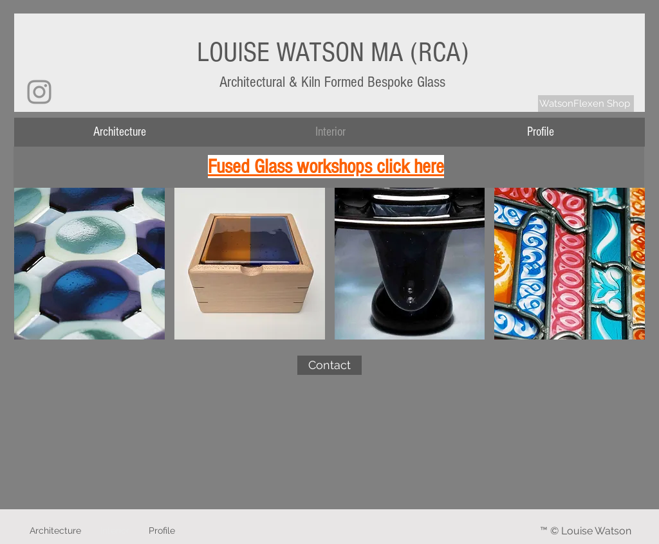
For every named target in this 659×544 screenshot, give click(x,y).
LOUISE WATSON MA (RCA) (333, 52)
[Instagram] (39, 92)
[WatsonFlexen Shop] (586, 103)
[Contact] (329, 365)
